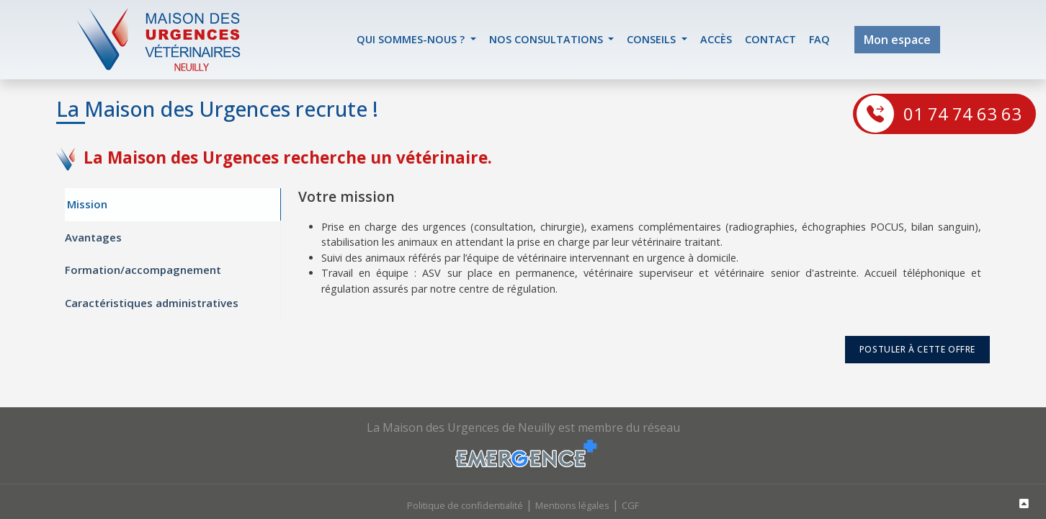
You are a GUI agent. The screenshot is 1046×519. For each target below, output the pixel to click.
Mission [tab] (87, 205)
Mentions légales (572, 505)
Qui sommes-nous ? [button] (412, 39)
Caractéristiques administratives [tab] (151, 303)
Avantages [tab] (93, 237)
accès (716, 39)
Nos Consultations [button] (547, 39)
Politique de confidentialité (465, 505)
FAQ (819, 39)
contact (770, 39)
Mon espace (897, 40)
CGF (630, 505)
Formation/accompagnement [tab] (143, 270)
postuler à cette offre (917, 350)
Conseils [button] (653, 39)
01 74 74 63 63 (962, 113)
